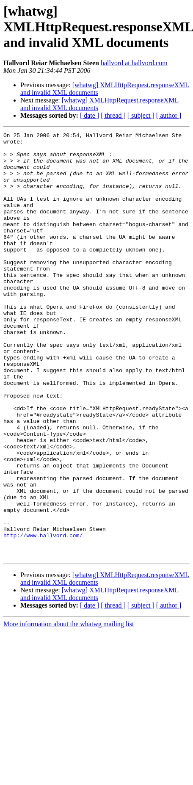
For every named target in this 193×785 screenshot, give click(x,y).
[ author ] (169, 115)
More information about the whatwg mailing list (68, 709)
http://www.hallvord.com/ (43, 616)
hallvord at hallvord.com (134, 62)
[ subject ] (140, 115)
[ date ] (89, 115)
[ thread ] (113, 115)
